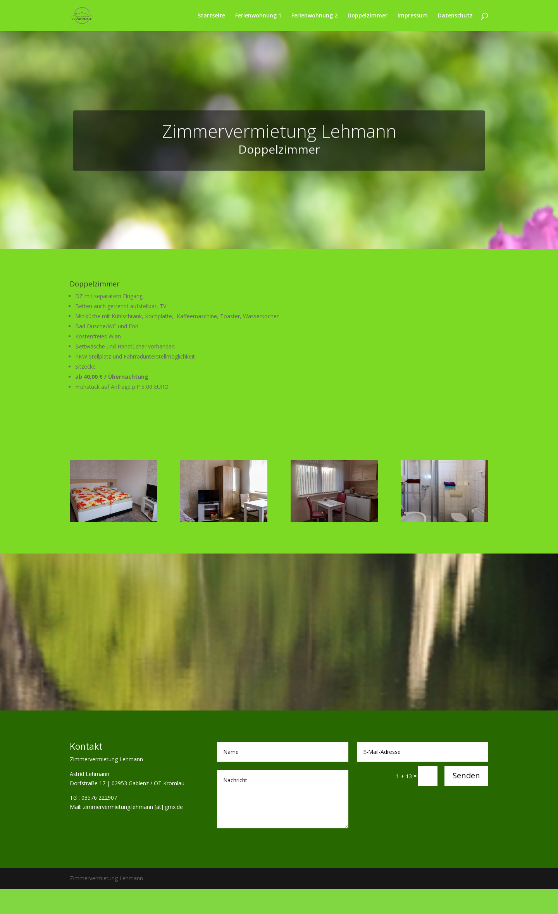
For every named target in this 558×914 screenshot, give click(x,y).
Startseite (211, 16)
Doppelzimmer (368, 16)
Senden (466, 775)
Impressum (413, 16)
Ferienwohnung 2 (314, 16)
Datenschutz (455, 16)
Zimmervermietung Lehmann (279, 142)
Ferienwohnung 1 (258, 16)
